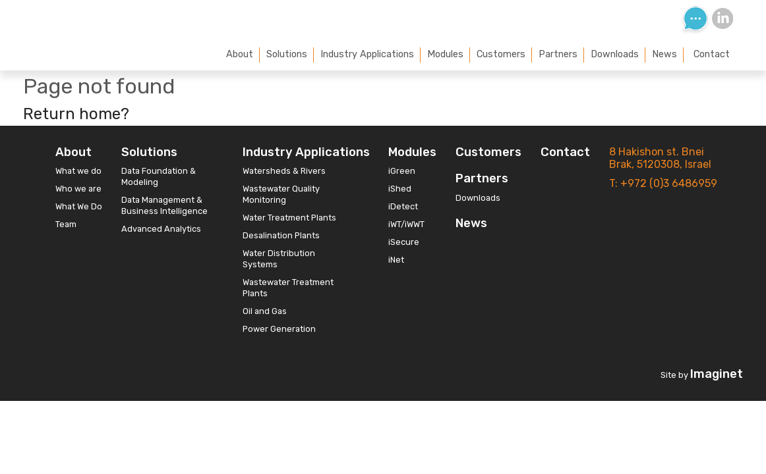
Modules (445, 54)
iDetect (403, 206)
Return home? (76, 114)
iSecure (403, 242)
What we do (78, 171)
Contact (711, 54)
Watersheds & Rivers (284, 171)
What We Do (78, 206)
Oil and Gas (265, 311)
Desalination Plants (281, 235)
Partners (558, 54)
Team (65, 224)
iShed (399, 189)
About (239, 54)
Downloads (615, 54)
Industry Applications (367, 54)
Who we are (78, 189)
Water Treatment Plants (289, 218)
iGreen (401, 171)
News (664, 54)
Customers (501, 54)
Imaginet (716, 374)
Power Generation (279, 329)
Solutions (286, 54)
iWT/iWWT (406, 224)
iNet (396, 260)
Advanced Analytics (161, 229)
